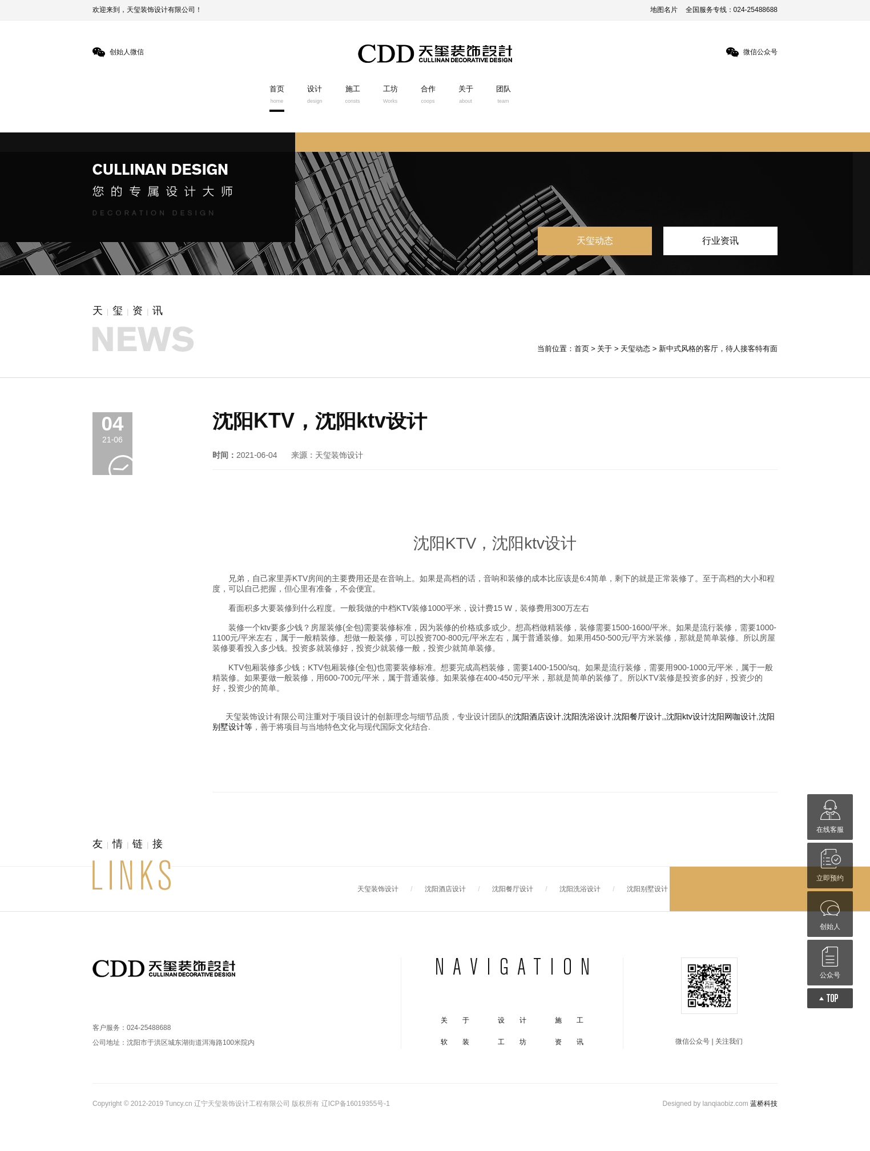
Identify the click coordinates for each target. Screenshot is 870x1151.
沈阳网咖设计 (732, 716)
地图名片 (664, 10)
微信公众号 (760, 52)
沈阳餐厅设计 (638, 716)
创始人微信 (127, 52)
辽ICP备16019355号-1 (355, 1104)
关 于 (455, 1020)
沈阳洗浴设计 (587, 716)
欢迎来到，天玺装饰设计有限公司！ (147, 10)
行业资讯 (720, 241)
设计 (315, 94)
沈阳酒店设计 (537, 716)
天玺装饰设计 (377, 889)
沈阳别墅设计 (647, 889)
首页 (276, 94)
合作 (428, 94)
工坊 (390, 94)
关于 (465, 94)
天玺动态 (595, 241)
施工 (352, 94)
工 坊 (512, 1042)
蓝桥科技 (764, 1104)
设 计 (512, 1020)
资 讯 (569, 1042)
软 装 (455, 1042)
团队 (503, 94)
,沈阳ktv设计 (686, 716)
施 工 (569, 1020)
